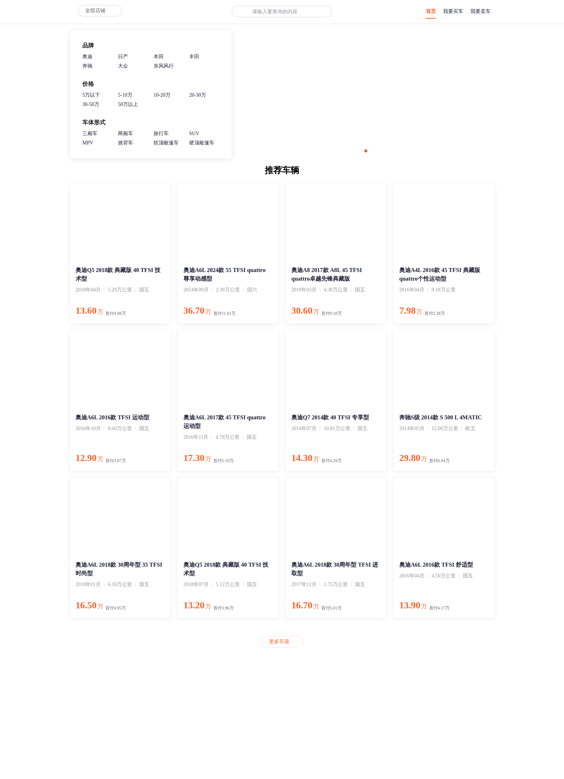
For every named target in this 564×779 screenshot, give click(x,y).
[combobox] (277, 11)
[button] (365, 150)
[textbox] (277, 11)
